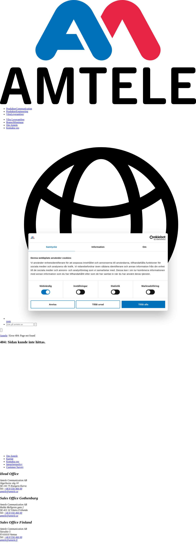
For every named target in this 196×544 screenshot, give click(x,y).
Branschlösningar (15, 122)
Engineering (17, 111)
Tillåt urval (98, 304)
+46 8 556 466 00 (13, 488)
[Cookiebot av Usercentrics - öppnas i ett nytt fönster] (151, 237)
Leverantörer (15, 114)
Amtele (3, 335)
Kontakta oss (12, 128)
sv (7, 321)
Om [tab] (144, 246)
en (9, 321)
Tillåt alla (143, 304)
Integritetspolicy (14, 464)
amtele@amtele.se (9, 491)
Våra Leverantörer (15, 119)
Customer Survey (15, 467)
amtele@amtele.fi (9, 540)
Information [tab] (98, 246)
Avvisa (52, 304)
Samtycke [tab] (51, 246)
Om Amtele (12, 125)
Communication (19, 108)
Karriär (9, 458)
